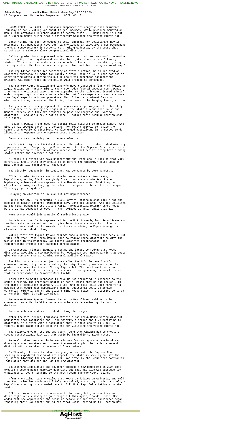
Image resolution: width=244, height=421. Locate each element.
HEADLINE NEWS (128, 2)
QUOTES (59, 2)
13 (90, 12)
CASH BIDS (45, 2)
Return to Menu (58, 12)
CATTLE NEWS (107, 2)
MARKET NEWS (88, 2)
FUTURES (16, 2)
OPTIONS (91, 5)
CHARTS (71, 2)
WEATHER (51, 5)
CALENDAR (30, 2)
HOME (5, 2)
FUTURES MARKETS (71, 5)
